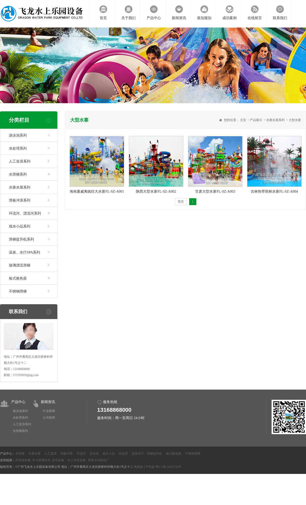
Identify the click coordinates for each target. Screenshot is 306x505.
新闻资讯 (48, 402)
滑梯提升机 (154, 453)
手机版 (150, 467)
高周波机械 (23, 460)
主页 (243, 120)
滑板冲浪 (66, 453)
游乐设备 (58, 460)
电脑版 (138, 467)
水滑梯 (19, 453)
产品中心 (18, 402)
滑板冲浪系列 (19, 200)
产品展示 (256, 120)
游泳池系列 (18, 135)
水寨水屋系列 (19, 187)
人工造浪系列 (19, 161)
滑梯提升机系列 (21, 239)
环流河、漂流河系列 (25, 213)
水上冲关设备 (76, 460)
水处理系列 (18, 148)
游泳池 (94, 453)
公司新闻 (49, 417)
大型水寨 (295, 120)
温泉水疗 (138, 453)
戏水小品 (109, 453)
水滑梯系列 (18, 174)
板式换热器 (18, 278)
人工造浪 (50, 453)
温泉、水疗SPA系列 (24, 252)
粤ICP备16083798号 (168, 467)
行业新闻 (49, 411)
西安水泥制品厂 (98, 460)
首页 (181, 201)
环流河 (81, 453)
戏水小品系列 (19, 226)
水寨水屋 (34, 453)
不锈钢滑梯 (18, 291)
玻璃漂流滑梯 (19, 265)
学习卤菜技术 (41, 460)
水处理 (123, 453)
